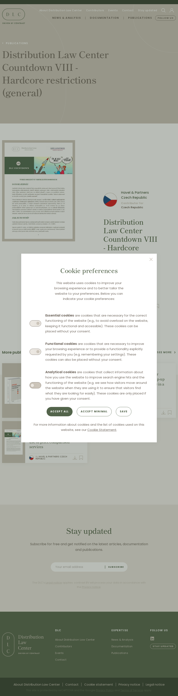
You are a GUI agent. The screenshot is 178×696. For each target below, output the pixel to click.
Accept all (59, 411)
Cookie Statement (101, 430)
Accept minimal (94, 411)
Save (124, 411)
